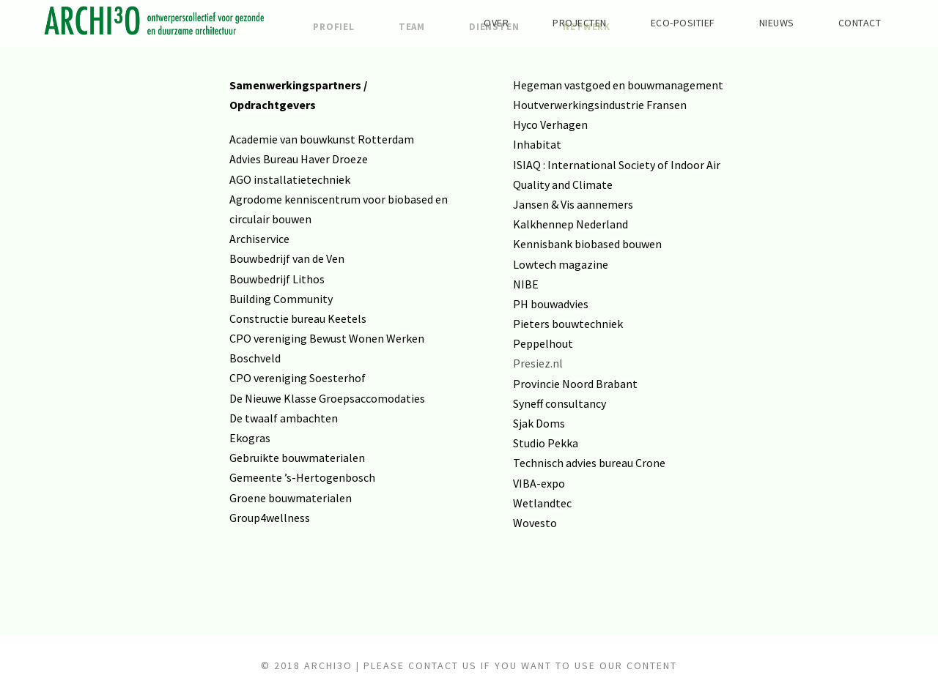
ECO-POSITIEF (659, 23)
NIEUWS (764, 23)
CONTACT (855, 23)
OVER (452, 23)
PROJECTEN (544, 23)
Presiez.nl (538, 363)
